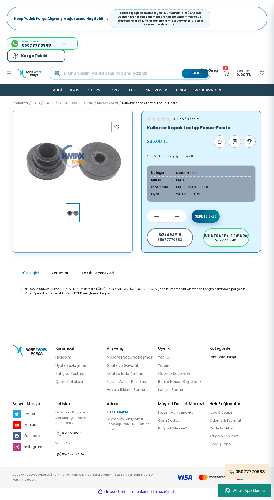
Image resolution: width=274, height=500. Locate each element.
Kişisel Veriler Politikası (127, 385)
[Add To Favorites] (116, 127)
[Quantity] (167, 216)
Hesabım (63, 361)
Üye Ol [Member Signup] (196, 76)
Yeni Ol (164, 361)
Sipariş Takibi (221, 449)
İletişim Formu (170, 393)
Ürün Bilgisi (29, 277)
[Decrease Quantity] (156, 216)
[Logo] (29, 73)
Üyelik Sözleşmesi (71, 369)
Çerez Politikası (69, 385)
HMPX (180, 180)
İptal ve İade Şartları (125, 377)
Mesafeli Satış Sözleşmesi (130, 361)
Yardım (164, 369)
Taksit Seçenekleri (98, 277)
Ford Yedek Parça (223, 361)
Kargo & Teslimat (225, 440)
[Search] (135, 73)
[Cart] (230, 73)
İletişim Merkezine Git (177, 416)
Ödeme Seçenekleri (176, 377)
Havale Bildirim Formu (126, 393)
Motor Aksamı (187, 173)
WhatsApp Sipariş (245, 491)
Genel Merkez (117, 416)
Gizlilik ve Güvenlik (123, 369)
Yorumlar (60, 277)
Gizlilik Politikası (223, 432)
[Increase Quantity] (177, 216)
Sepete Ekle (205, 216)
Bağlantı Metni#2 (173, 432)
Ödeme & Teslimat (226, 424)
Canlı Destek (169, 424)
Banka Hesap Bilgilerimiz (179, 385)
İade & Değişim (223, 416)
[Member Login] (185, 73)
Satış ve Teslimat (70, 377)
